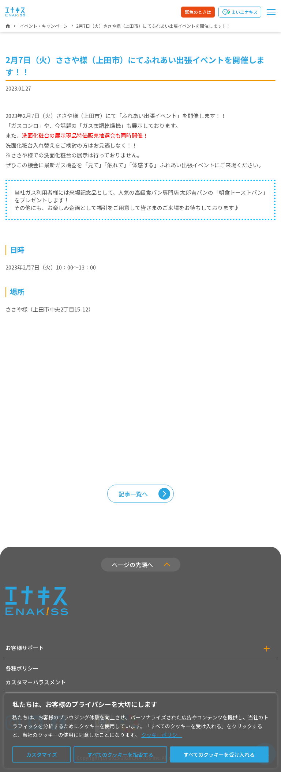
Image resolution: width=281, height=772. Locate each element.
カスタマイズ (41, 754)
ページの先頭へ (132, 564)
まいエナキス (244, 12)
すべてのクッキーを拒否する (120, 754)
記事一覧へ (133, 493)
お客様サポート (24, 647)
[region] (140, 731)
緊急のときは (198, 12)
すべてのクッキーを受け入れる (219, 754)
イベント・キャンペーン (44, 26)
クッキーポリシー (161, 734)
